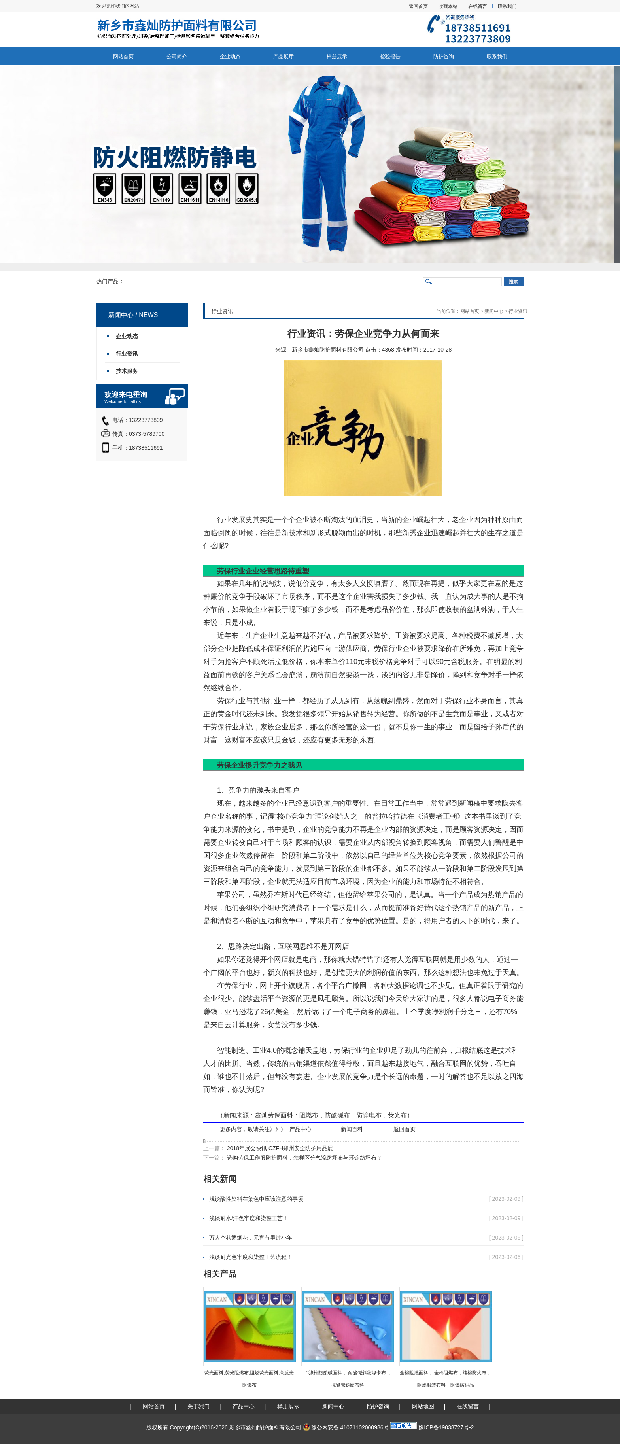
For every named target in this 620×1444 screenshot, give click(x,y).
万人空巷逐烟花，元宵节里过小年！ (253, 1237)
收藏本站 (448, 6)
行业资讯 (517, 311)
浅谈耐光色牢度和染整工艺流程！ (250, 1257)
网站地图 (423, 1406)
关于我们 (198, 1406)
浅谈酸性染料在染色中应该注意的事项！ (259, 1199)
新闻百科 (352, 1129)
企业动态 (230, 56)
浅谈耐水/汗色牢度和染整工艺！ (248, 1218)
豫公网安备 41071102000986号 (346, 1427)
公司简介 (176, 56)
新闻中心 (493, 311)
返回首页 (418, 6)
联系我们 (507, 6)
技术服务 (127, 371)
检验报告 (390, 56)
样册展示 (337, 56)
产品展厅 (283, 56)
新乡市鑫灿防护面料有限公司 (328, 349)
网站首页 (123, 56)
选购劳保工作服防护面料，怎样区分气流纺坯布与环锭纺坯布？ (303, 1157)
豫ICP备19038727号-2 (446, 1427)
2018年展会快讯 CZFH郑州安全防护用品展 (279, 1148)
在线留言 (477, 6)
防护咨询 (443, 56)
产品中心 (300, 1129)
